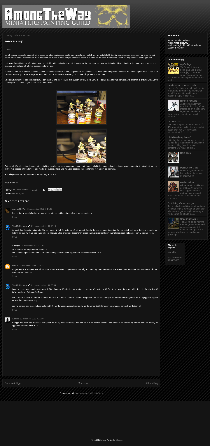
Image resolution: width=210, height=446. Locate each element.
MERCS (16, 194)
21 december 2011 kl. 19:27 (33, 246)
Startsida (83, 383)
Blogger (119, 440)
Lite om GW (175, 121)
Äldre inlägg (151, 383)
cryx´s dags (185, 64)
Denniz (15, 265)
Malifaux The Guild (189, 168)
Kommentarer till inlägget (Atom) (89, 393)
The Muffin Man (19, 226)
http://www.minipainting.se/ (175, 258)
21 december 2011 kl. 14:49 (39, 209)
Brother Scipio (187, 182)
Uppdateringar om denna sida (182, 85)
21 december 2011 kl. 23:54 (43, 285)
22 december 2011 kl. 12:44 (32, 319)
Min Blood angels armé (180, 137)
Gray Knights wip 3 (189, 219)
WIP (23, 194)
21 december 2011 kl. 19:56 (32, 265)
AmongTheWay (19, 209)
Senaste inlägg (13, 383)
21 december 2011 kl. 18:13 (43, 226)
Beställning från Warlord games (182, 203)
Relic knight (185, 153)
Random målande (188, 101)
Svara (14, 217)
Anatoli (15, 319)
